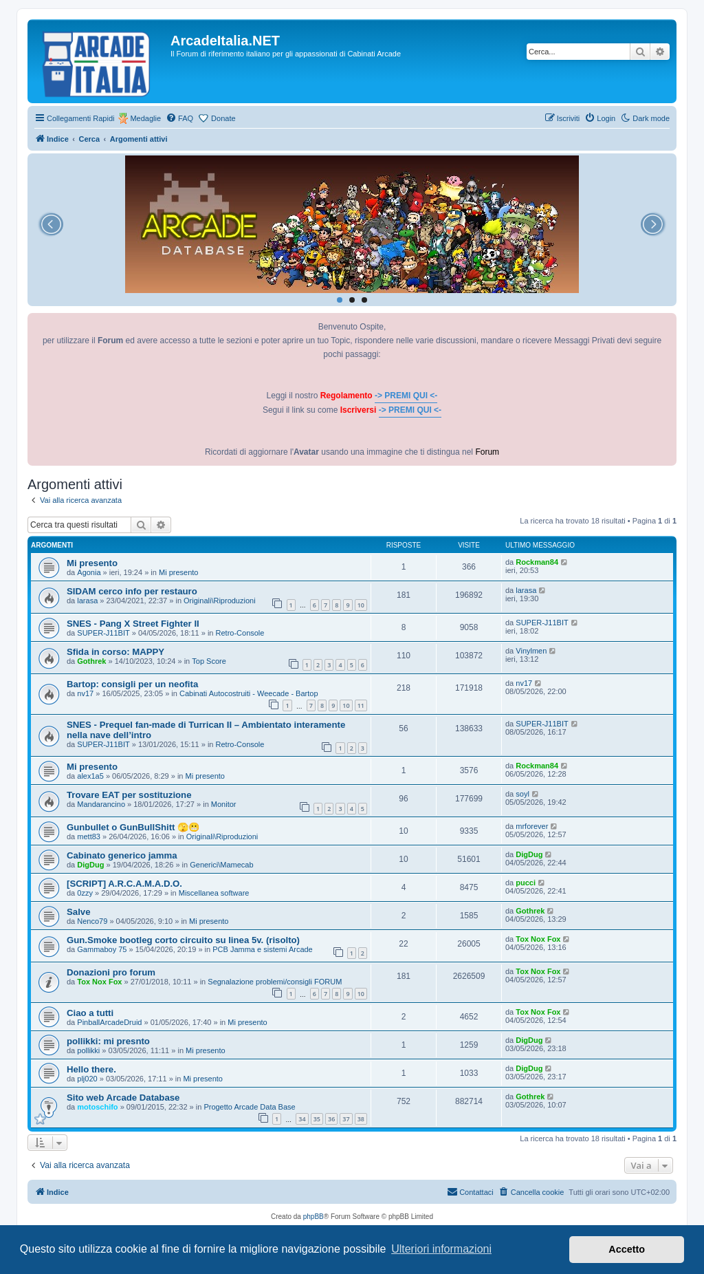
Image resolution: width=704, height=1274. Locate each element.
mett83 (88, 836)
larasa (87, 600)
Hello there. (91, 1069)
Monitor (223, 804)
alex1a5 (90, 776)
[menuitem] (179, 118)
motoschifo (97, 1107)
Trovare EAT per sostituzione (129, 795)
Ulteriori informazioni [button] (441, 1249)
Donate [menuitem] (223, 118)
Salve (78, 912)
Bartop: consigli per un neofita (132, 684)
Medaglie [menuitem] (145, 118)
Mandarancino (101, 804)
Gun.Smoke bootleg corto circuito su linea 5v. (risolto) (183, 940)
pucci (526, 882)
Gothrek (91, 661)
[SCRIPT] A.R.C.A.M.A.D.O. (124, 883)
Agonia (88, 572)
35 (317, 1118)
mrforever (532, 826)
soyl (522, 794)
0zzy (85, 893)
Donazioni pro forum (111, 972)
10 (361, 605)
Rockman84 (537, 562)
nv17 (85, 693)
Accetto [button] (626, 1249)
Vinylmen (531, 651)
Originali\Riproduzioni (220, 600)
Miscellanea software (214, 893)
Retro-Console (240, 633)
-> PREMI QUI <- (406, 395)
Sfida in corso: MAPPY (115, 652)
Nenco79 (92, 921)
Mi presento (92, 563)
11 (361, 705)
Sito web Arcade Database (123, 1097)
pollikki (88, 1050)
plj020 (87, 1079)
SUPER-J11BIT (103, 633)
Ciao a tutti (90, 1013)
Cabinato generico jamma (122, 855)
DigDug (90, 865)
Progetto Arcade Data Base (249, 1107)
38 (361, 1118)
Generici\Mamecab (221, 865)
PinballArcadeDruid (109, 1022)
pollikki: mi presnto (108, 1041)
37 (345, 1118)
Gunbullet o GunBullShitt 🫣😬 (133, 827)
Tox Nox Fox (538, 939)
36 (331, 1118)
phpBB (313, 1216)
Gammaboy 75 (101, 949)
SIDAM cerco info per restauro (132, 591)
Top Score (209, 661)
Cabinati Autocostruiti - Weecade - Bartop (248, 693)
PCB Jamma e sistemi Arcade (262, 949)
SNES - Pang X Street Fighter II (133, 623)
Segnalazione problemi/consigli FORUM (275, 982)
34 (301, 1118)
